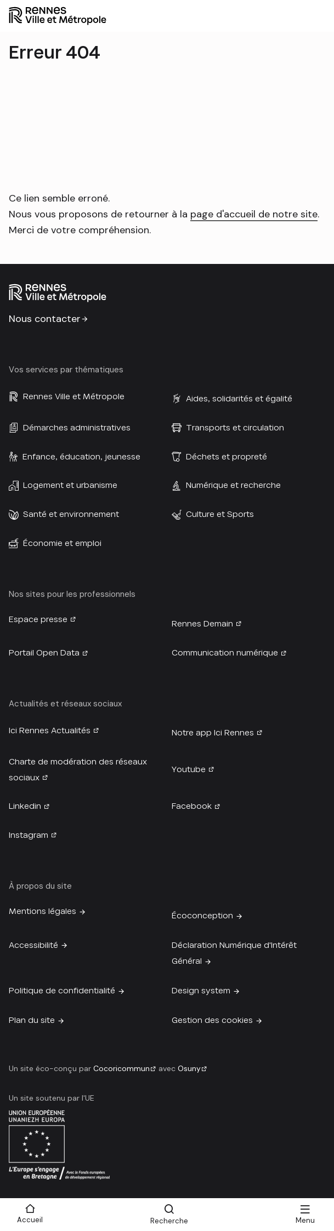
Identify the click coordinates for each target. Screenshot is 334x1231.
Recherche (169, 1221)
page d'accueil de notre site (254, 214)
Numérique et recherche (233, 485)
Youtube (189, 769)
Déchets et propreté (226, 457)
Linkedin (25, 806)
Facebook (192, 806)
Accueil (30, 1219)
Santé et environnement (71, 514)
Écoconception (202, 916)
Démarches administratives (77, 428)
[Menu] (305, 1214)
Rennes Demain (202, 624)
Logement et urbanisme (70, 485)
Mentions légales (42, 911)
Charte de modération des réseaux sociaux (78, 770)
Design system (201, 991)
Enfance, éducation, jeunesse (81, 457)
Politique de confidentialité (62, 991)
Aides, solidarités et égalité (239, 399)
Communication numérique (225, 653)
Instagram (28, 835)
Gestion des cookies (212, 1020)
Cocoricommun (121, 1068)
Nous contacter (45, 318)
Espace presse (38, 619)
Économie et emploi (62, 543)
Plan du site (32, 1020)
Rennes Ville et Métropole (73, 396)
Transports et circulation (235, 428)
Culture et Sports (220, 514)
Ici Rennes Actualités (49, 730)
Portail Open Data (44, 653)
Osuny (189, 1068)
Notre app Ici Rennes (213, 733)
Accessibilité (33, 945)
